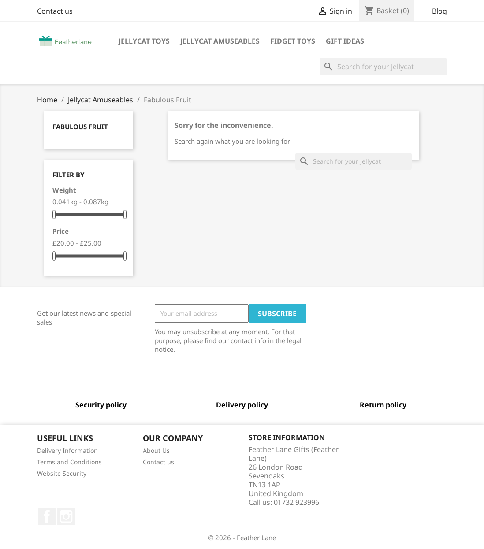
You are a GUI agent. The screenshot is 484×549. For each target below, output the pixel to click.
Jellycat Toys (144, 41)
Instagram (66, 516)
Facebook (47, 516)
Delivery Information (67, 450)
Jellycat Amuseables (220, 41)
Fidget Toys (292, 41)
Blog (439, 11)
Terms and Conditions (69, 462)
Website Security (61, 473)
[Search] (383, 66)
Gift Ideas (345, 41)
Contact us (55, 11)
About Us (156, 450)
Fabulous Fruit (80, 126)
